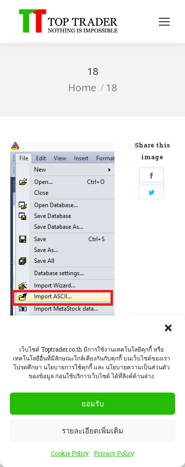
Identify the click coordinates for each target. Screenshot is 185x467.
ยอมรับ (92, 404)
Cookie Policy (70, 454)
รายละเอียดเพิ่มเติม (92, 431)
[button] (169, 330)
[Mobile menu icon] (164, 22)
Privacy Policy (114, 454)
